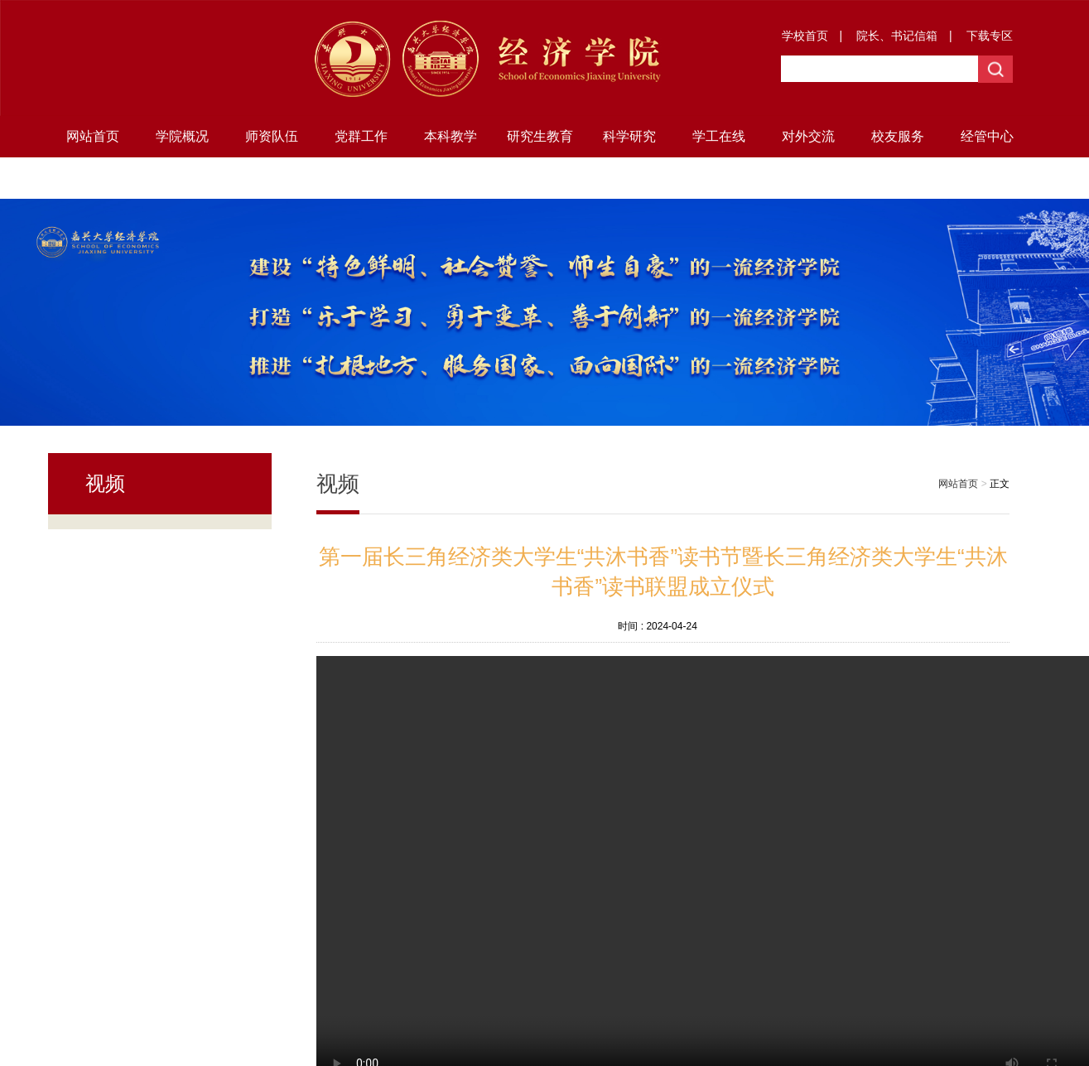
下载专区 (989, 35)
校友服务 (897, 136)
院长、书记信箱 (896, 35)
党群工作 (361, 136)
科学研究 (629, 136)
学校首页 (805, 35)
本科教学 (450, 136)
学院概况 (182, 136)
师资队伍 (271, 136)
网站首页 (92, 136)
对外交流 (808, 136)
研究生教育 (540, 136)
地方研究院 (93, 178)
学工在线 (718, 136)
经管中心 (987, 136)
